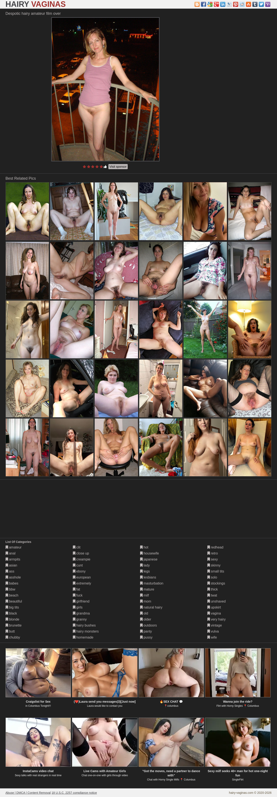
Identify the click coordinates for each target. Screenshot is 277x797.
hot (144, 547)
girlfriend (81, 601)
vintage (214, 625)
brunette (14, 625)
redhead (215, 547)
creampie (81, 559)
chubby (13, 637)
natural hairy (151, 607)
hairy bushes (84, 625)
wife (212, 637)
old (144, 613)
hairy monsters (86, 631)
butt (10, 631)
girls (78, 607)
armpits (13, 559)
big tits (12, 607)
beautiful (14, 601)
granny (80, 619)
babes (12, 583)
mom (145, 601)
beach (12, 595)
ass (10, 571)
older (145, 619)
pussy (146, 637)
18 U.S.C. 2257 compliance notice (74, 792)
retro (212, 553)
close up (81, 553)
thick (212, 589)
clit (77, 547)
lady (145, 565)
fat (76, 589)
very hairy (216, 619)
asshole (13, 577)
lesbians (148, 577)
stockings (216, 583)
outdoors (148, 625)
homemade (83, 637)
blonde (12, 619)
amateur (14, 547)
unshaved (216, 601)
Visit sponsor (118, 166)
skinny (214, 565)
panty (146, 631)
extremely (82, 583)
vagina (214, 613)
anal (11, 553)
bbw (10, 589)
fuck (78, 595)
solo (212, 577)
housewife (149, 553)
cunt (78, 565)
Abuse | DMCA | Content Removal (28, 792)
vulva (213, 631)
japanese (148, 559)
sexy (212, 559)
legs (145, 571)
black (11, 613)
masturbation (151, 583)
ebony (79, 571)
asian (11, 565)
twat (212, 595)
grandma (81, 613)
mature (147, 589)
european (82, 577)
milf (144, 595)
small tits (215, 571)
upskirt (214, 607)
